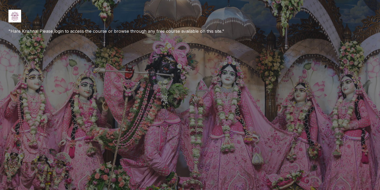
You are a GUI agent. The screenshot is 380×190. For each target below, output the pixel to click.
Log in (324, 119)
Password (286, 80)
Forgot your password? (353, 105)
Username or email (294, 54)
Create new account (324, 165)
